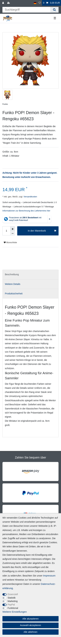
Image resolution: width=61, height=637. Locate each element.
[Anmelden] (3, 3)
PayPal (11, 604)
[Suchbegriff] (26, 10)
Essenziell (13, 594)
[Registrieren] (9, 3)
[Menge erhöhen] (12, 228)
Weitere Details (12, 284)
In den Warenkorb (42, 230)
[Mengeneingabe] (6, 230)
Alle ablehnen (30, 632)
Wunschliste (10, 242)
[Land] (35, 3)
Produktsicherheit (13, 293)
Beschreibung (12, 274)
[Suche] (54, 10)
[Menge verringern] (12, 233)
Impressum (49, 575)
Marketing (13, 601)
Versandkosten (30, 197)
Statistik (12, 597)
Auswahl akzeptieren (30, 625)
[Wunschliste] (39, 3)
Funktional (13, 608)
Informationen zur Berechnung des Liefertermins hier (26, 211)
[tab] (30, 274)
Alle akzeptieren (30, 618)
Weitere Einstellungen (14, 611)
